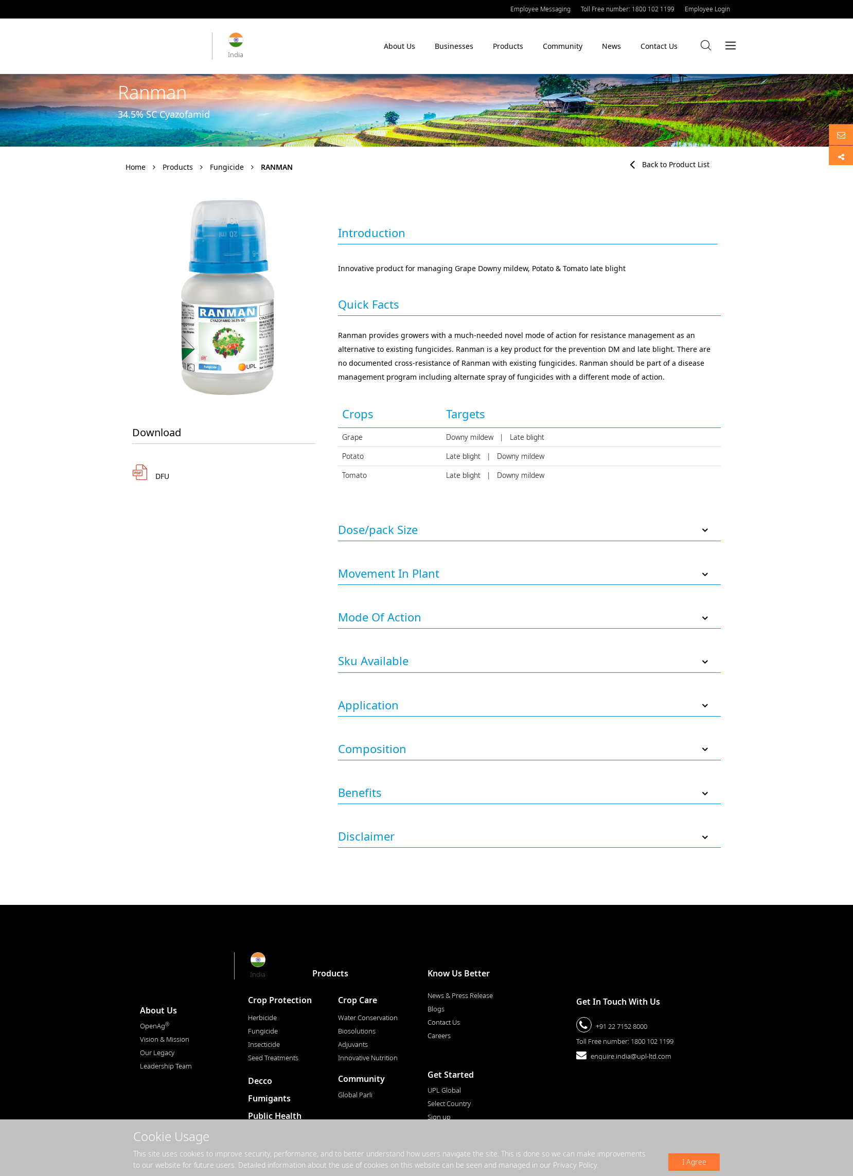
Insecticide (264, 1044)
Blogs (436, 1008)
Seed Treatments (273, 1057)
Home (136, 167)
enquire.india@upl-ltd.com (631, 1056)
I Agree (694, 1162)
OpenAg (154, 1025)
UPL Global (444, 1090)
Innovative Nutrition (368, 1057)
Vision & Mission (164, 1039)
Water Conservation (368, 1017)
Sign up (439, 1116)
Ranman (277, 167)
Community (562, 48)
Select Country (449, 1103)
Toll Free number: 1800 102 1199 (627, 9)
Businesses (454, 48)
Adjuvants (353, 1044)
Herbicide (262, 1017)
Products (508, 46)
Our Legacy (157, 1052)
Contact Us (659, 46)
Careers (439, 1035)
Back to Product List (669, 164)
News (611, 46)
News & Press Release (460, 995)
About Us (399, 48)
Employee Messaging (540, 9)
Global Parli (355, 1094)
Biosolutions (357, 1031)
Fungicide (227, 167)
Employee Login (707, 9)
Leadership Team (166, 1066)
